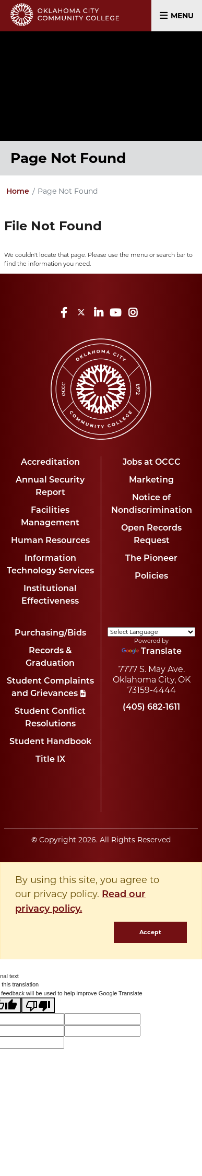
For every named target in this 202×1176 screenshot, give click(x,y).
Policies (151, 576)
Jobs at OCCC (152, 462)
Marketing (151, 480)
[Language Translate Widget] (151, 632)
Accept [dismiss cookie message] (150, 932)
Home (17, 192)
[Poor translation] (38, 1005)
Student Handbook (50, 742)
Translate (152, 652)
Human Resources (50, 541)
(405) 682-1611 (151, 707)
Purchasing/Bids (50, 633)
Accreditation (50, 462)
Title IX (50, 760)
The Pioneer (151, 559)
